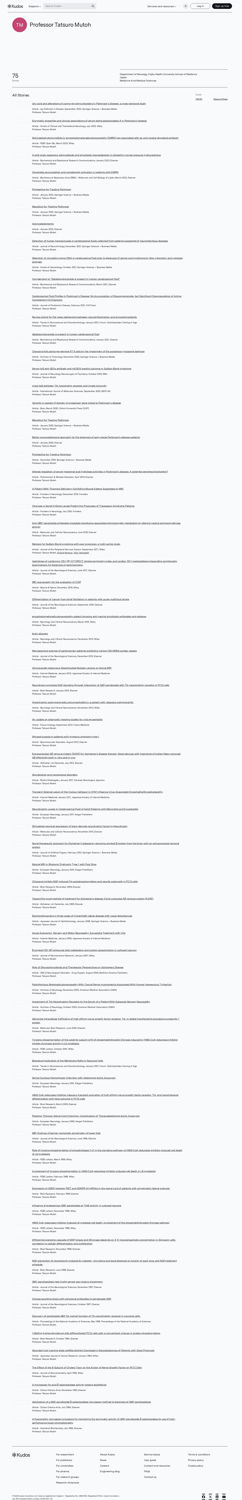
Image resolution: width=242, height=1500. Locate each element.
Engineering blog (110, 1467)
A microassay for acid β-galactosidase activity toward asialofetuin (69, 1381)
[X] (210, 1493)
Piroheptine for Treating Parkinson (51, 185)
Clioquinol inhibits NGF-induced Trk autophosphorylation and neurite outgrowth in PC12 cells (85, 877)
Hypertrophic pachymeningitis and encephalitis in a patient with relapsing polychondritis (82, 698)
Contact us (150, 1473)
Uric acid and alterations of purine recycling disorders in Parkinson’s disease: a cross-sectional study (89, 99)
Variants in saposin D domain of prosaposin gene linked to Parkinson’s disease (76, 399)
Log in (195, 4)
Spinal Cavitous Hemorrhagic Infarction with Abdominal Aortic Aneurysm (74, 1074)
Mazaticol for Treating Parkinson (50, 203)
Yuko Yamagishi (81, 549)
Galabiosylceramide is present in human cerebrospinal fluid (65, 330)
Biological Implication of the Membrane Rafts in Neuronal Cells (67, 1057)
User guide (150, 1456)
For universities (64, 1462)
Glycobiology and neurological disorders (54, 771)
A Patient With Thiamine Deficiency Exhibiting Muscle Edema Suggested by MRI (78, 485)
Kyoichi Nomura (64, 549)
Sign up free (218, 4)
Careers (104, 1462)
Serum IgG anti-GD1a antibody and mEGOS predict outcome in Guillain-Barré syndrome (81, 365)
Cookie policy (195, 1462)
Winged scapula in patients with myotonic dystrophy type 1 (65, 733)
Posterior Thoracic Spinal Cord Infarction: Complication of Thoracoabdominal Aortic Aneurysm (86, 1112)
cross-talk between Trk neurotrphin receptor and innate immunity (69, 382)
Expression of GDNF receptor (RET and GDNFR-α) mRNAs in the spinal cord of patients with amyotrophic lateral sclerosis (101, 1184)
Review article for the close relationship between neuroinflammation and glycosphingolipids (84, 313)
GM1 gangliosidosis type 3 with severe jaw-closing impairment (67, 1278)
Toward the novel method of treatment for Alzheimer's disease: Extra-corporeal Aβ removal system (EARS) (92, 895)
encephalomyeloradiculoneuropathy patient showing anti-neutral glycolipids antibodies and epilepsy (89, 612)
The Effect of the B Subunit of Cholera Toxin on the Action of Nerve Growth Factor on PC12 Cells (87, 1363)
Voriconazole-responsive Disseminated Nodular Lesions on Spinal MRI (72, 664)
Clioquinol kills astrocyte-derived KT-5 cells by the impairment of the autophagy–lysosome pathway (88, 347)
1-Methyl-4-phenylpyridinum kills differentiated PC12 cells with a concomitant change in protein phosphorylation (96, 1329)
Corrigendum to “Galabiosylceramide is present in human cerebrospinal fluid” (76, 275)
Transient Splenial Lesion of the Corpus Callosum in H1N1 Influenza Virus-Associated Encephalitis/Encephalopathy (97, 788)
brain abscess (40, 630)
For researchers (65, 1450)
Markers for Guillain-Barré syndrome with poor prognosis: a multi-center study (76, 540)
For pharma (62, 1467)
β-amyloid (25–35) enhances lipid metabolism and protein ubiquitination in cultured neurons (84, 946)
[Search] (97, 4)
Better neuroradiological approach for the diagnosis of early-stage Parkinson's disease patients (86, 433)
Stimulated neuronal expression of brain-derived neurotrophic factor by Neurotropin (79, 822)
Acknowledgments (43, 220)
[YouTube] (224, 1493)
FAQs (147, 1467)
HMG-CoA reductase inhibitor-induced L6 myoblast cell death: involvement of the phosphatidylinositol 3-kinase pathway (101, 1219)
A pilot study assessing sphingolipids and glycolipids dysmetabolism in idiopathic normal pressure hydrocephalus (96, 151)
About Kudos (107, 1450)
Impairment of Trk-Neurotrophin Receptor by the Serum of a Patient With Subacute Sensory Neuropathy (91, 998)
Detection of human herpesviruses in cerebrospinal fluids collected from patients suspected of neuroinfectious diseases (100, 237)
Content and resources (157, 1462)
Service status (152, 1450)
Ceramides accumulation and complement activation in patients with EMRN (75, 168)
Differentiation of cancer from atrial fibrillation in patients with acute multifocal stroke (80, 595)
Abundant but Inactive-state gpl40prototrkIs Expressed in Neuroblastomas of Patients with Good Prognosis (93, 1346)
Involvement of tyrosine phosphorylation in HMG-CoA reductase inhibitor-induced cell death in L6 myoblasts (94, 1167)
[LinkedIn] (217, 1493)
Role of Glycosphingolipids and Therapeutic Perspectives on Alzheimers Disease (78, 963)
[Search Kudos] (71, 4)
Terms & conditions (199, 1450)
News (103, 1456)
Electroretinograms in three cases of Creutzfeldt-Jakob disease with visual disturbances (82, 912)
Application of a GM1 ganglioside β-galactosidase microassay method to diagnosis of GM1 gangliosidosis (91, 1398)
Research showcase (67, 1479)
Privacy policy (196, 1456)
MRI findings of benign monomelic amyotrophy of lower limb (66, 1129)
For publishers (64, 1456)
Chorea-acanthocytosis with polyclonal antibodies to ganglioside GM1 (71, 1295)
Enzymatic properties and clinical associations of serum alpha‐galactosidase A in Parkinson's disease (89, 117)
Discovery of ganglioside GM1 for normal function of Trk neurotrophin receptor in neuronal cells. (86, 1312)
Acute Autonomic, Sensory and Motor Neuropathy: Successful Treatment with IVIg (79, 929)
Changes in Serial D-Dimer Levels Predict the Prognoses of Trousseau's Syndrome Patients (83, 502)
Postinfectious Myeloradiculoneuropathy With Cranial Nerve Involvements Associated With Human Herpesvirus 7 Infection (102, 980)
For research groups (67, 1473)
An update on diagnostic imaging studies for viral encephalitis (67, 715)
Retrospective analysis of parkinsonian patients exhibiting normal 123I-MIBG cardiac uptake (84, 647)
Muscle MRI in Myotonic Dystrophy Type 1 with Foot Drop (64, 860)
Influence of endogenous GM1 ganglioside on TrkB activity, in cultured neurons (76, 1201)
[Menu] (181, 4)
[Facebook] (203, 1493)
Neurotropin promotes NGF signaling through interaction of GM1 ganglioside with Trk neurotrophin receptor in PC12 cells (100, 681)
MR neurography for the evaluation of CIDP (56, 578)
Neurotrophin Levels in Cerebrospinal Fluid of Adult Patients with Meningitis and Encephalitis (85, 805)
